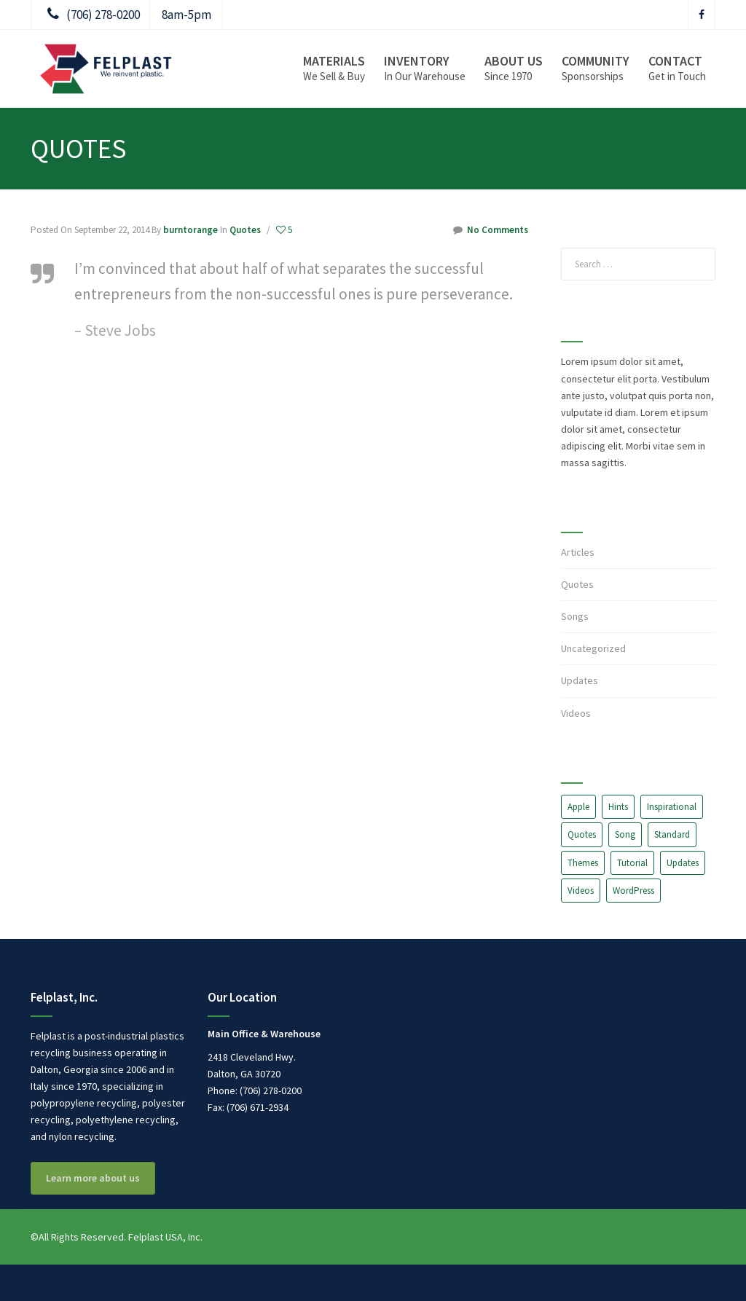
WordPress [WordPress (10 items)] (633, 890)
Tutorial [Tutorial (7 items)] (632, 863)
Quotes (245, 230)
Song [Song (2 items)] (625, 834)
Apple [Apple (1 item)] (578, 807)
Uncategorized (593, 648)
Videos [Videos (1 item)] (581, 890)
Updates (579, 680)
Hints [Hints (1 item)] (618, 807)
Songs (575, 616)
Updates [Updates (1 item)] (683, 863)
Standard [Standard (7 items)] (672, 834)
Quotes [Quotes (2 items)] (582, 834)
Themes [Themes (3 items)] (583, 863)
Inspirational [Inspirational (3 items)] (671, 807)
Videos (576, 713)
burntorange (190, 230)
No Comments (490, 230)
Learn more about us (93, 1177)
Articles (577, 552)
